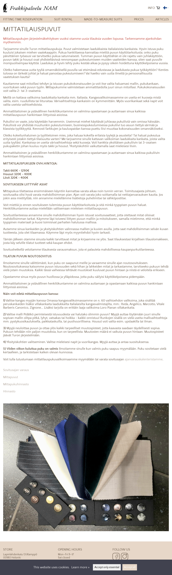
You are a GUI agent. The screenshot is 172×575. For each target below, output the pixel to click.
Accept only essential (107, 567)
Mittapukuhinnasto (16, 384)
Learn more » (80, 567)
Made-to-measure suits (103, 19)
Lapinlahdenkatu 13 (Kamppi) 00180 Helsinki (30, 553)
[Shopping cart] (158, 8)
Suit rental (63, 19)
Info (151, 8)
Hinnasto (9, 391)
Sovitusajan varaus (16, 370)
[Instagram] (124, 557)
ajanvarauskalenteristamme (144, 359)
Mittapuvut (10, 377)
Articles (162, 19)
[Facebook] (116, 557)
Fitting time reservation (22, 19)
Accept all (129, 567)
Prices (139, 19)
